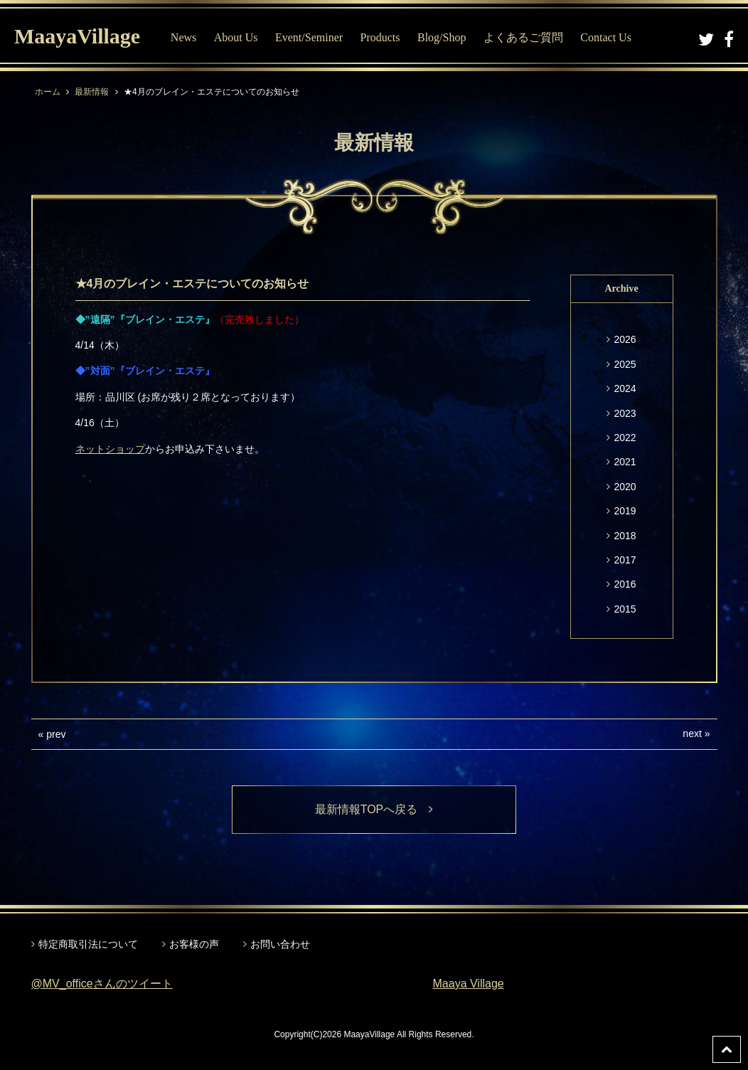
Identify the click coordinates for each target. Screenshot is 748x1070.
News (183, 37)
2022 (625, 437)
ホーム (47, 92)
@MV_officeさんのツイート (102, 984)
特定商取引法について (88, 944)
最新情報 (92, 92)
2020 (625, 486)
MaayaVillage (77, 36)
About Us (236, 37)
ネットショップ (110, 449)
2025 (625, 364)
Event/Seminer (309, 37)
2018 (625, 535)
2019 (625, 511)
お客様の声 (194, 944)
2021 (625, 461)
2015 (625, 609)
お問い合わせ (280, 944)
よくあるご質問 (523, 37)
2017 (625, 560)
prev (55, 734)
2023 (625, 413)
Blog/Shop (441, 37)
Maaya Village (468, 984)
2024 (625, 388)
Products (380, 37)
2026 (625, 339)
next (692, 733)
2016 (625, 584)
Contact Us (605, 37)
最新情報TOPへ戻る (374, 809)
